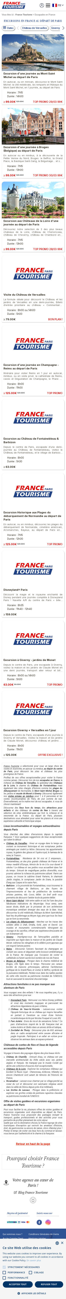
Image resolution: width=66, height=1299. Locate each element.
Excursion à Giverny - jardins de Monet (29, 660)
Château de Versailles (16, 843)
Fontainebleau (13, 858)
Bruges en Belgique (15, 961)
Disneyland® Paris (16, 589)
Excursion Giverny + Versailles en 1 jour (30, 730)
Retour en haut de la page (33, 1144)
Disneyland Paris (19, 1000)
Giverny (9, 937)
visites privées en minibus (21, 796)
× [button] (62, 1243)
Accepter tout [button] (18, 1284)
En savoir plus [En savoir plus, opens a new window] (34, 1260)
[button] (18, 28)
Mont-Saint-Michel (15, 900)
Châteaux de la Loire (16, 1069)
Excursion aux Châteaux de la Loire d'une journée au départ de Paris (31, 222)
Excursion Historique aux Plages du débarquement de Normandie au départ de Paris (32, 516)
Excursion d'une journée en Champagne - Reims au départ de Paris (31, 366)
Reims (9, 949)
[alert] (33, 1269)
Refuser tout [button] (49, 1284)
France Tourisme (11, 766)
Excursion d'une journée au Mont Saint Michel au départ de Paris (29, 75)
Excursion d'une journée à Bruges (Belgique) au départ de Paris (26, 148)
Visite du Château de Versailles (24, 294)
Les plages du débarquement (20, 922)
